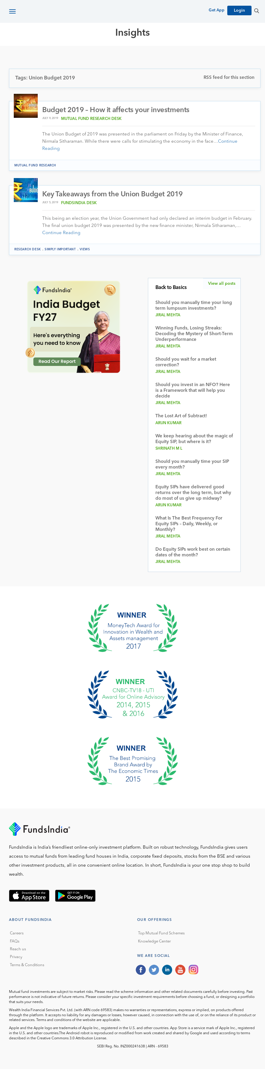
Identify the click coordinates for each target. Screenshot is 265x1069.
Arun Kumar (168, 423)
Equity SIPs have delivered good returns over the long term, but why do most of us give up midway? (193, 493)
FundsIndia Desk (79, 203)
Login (239, 10)
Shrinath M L (169, 449)
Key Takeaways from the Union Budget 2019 (112, 194)
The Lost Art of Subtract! (181, 416)
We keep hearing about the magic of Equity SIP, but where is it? (194, 439)
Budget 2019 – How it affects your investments (116, 110)
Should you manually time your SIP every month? (192, 465)
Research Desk (27, 249)
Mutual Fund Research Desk (91, 119)
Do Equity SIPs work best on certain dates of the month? (192, 552)
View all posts (221, 283)
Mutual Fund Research (35, 165)
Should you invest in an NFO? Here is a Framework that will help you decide (192, 391)
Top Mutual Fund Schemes (161, 933)
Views (85, 249)
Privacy (16, 957)
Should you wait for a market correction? (185, 362)
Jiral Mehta (168, 315)
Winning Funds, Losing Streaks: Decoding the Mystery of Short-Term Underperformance (194, 334)
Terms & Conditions (27, 965)
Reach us (18, 949)
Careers (17, 933)
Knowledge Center (154, 941)
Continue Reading (61, 233)
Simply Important (60, 249)
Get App (216, 10)
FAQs (14, 941)
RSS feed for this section (229, 78)
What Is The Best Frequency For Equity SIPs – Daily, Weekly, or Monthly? (188, 524)
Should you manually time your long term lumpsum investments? (193, 306)
